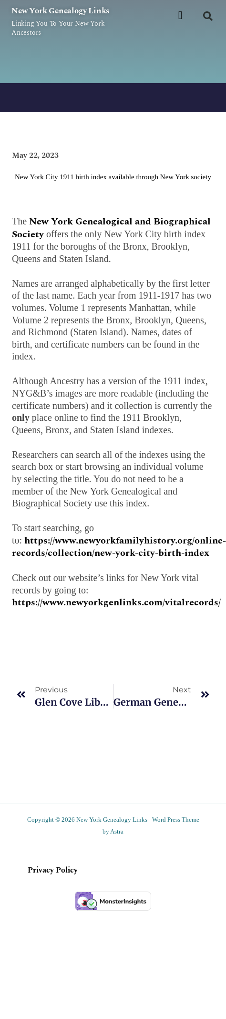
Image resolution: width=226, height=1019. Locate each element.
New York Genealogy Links (60, 11)
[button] (180, 15)
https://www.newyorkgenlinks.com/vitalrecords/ (116, 602)
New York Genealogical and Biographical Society (111, 228)
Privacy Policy (53, 870)
